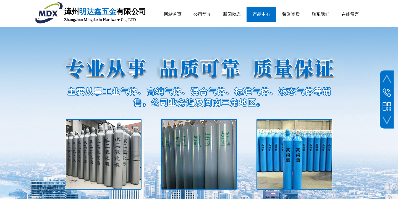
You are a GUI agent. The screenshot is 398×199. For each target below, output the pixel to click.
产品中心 (261, 14)
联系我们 (320, 14)
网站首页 (173, 14)
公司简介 (202, 14)
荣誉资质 (291, 14)
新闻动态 (232, 14)
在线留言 (350, 14)
